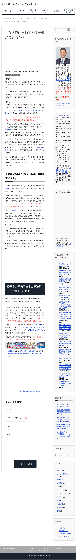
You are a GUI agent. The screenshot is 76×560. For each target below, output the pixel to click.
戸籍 (58, 487)
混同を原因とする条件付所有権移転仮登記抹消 (65, 335)
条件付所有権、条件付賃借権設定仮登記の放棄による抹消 (63, 419)
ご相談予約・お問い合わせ (52, 549)
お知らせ (60, 471)
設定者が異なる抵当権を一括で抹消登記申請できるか (65, 367)
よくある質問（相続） (12, 75)
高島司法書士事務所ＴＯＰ (12, 549)
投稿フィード (63, 531)
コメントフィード (65, 534)
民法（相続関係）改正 (68, 11)
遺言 (58, 511)
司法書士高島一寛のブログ (22, 4)
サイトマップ (43, 551)
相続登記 (10, 351)
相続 (58, 501)
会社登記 (60, 483)
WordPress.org (64, 536)
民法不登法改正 (62, 494)
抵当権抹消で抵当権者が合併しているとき (65, 281)
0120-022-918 (37, 325)
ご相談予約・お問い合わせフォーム (32, 328)
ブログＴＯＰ (19, 11)
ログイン (62, 528)
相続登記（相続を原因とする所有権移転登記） (63, 170)
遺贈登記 (14, 211)
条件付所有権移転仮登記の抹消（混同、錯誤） (65, 375)
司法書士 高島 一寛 (61, 116)
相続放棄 (60, 504)
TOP (13, 19)
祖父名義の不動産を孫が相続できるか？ (65, 290)
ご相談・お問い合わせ (31, 11)
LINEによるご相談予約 (35, 330)
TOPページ (7, 11)
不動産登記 (56, 11)
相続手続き (31, 351)
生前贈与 (8, 130)
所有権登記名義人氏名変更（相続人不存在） (65, 352)
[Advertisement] (25, 56)
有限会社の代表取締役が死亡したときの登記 (65, 384)
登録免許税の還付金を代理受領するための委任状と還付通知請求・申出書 (65, 317)
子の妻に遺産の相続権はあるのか (31, 391)
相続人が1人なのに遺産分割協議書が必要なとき (65, 344)
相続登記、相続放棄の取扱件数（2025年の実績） (64, 412)
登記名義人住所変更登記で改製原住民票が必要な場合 (63, 427)
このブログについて (44, 11)
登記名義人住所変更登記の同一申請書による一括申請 (65, 327)
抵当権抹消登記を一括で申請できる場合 (65, 273)
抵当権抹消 (60, 490)
